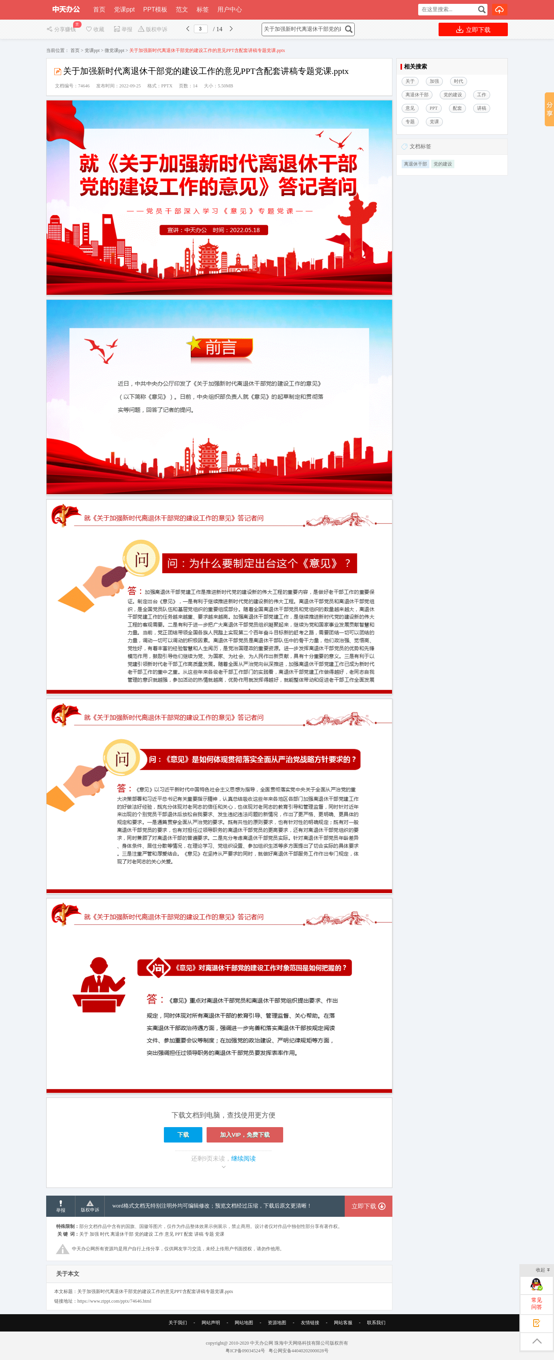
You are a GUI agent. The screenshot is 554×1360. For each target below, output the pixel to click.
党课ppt (124, 9)
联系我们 (376, 1322)
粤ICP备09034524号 (245, 1350)
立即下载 (473, 29)
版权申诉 (152, 29)
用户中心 (229, 9)
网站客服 (343, 1322)
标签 (203, 9)
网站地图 (244, 1322)
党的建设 (443, 164)
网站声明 (211, 1322)
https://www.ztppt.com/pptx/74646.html (114, 1301)
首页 (99, 9)
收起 (543, 1270)
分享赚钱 (61, 29)
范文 (182, 9)
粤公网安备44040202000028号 (299, 1350)
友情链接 (310, 1322)
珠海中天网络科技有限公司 (302, 1343)
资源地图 (277, 1322)
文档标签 (420, 146)
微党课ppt (114, 50)
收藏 (94, 29)
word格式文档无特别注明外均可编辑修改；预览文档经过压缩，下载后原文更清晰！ (212, 1206)
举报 (122, 29)
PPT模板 (155, 9)
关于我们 (178, 1322)
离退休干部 (415, 164)
